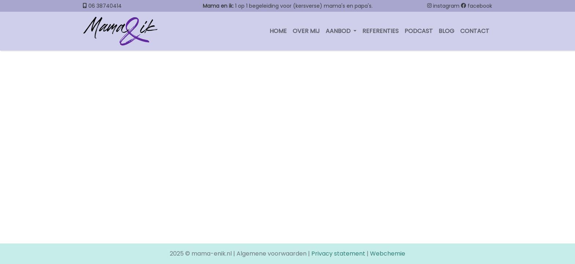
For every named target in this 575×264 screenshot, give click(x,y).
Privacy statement (338, 253)
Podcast (418, 31)
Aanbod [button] (339, 31)
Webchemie (387, 253)
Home (278, 31)
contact (474, 31)
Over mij (306, 31)
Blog (446, 31)
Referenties (380, 31)
